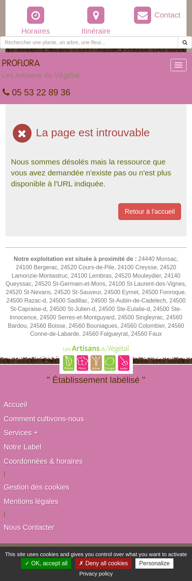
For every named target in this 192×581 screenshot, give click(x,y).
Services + (21, 433)
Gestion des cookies (36, 487)
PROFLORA (40, 71)
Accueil (15, 404)
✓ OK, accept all (46, 563)
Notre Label (22, 447)
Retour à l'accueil (149, 211)
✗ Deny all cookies (103, 563)
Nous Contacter (29, 527)
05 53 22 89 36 (36, 92)
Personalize (154, 563)
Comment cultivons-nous (44, 419)
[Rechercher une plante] (89, 42)
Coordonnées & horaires (43, 461)
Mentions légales (31, 501)
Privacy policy (96, 573)
